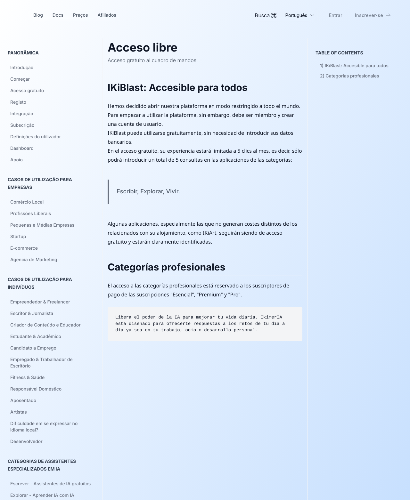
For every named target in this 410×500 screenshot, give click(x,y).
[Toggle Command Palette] (266, 15)
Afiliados (106, 15)
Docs (58, 15)
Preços (80, 15)
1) (354, 66)
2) (349, 76)
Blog (38, 15)
